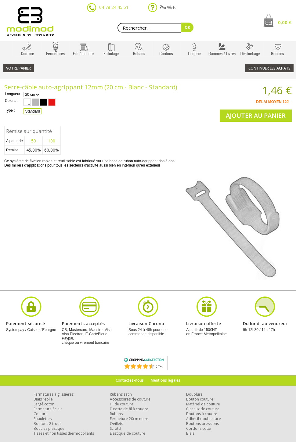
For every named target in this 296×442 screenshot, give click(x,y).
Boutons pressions (202, 423)
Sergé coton (44, 404)
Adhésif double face (203, 418)
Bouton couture (199, 399)
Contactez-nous (130, 380)
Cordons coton (199, 428)
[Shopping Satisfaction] (144, 360)
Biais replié (43, 399)
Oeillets (116, 423)
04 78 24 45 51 (113, 7)
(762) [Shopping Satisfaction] (159, 366)
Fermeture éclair (48, 408)
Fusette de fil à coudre (129, 408)
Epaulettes (43, 418)
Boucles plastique (49, 428)
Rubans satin (121, 394)
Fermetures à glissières (54, 394)
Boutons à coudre (201, 413)
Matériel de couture (203, 404)
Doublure (194, 394)
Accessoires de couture (130, 399)
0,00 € (284, 22)
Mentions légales (165, 380)
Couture (41, 413)
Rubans (116, 413)
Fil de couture (121, 404)
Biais (190, 433)
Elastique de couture (127, 433)
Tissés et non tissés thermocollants (64, 433)
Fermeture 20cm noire (129, 418)
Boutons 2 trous (47, 423)
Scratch (116, 428)
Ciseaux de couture (202, 408)
